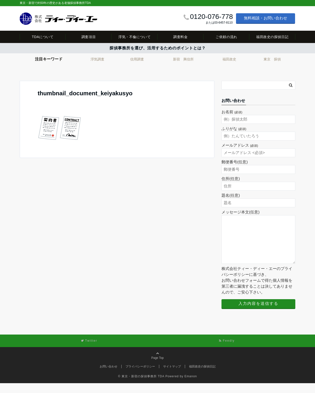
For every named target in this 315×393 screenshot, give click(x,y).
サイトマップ (172, 376)
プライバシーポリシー (140, 376)
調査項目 (88, 37)
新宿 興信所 (183, 59)
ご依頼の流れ (226, 37)
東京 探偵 (272, 59)
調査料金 (180, 37)
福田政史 (229, 59)
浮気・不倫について (134, 37)
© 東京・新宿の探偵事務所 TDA (141, 386)
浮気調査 (97, 59)
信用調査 (137, 59)
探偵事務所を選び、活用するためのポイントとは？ (158, 48)
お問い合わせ (108, 376)
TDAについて (42, 37)
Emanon (191, 386)
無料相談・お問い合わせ (265, 18)
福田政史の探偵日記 (272, 37)
